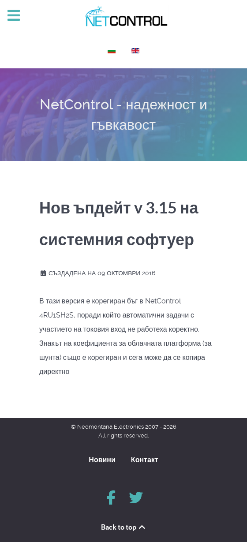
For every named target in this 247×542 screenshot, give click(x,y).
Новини (102, 460)
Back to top (123, 527)
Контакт (144, 460)
